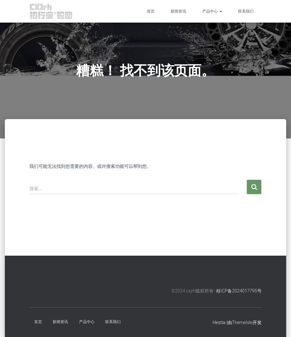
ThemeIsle (242, 322)
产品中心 (212, 11)
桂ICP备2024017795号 (239, 290)
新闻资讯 (178, 11)
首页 (151, 11)
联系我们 (246, 11)
